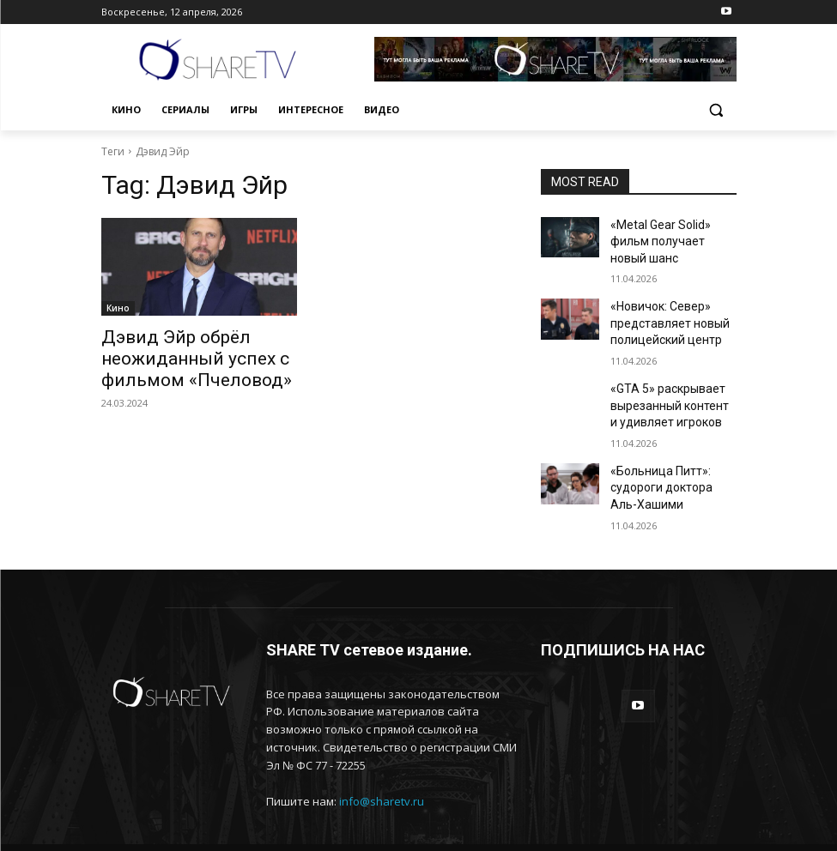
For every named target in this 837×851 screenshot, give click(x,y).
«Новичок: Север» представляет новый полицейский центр (661, 298)
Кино (118, 308)
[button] (716, 110)
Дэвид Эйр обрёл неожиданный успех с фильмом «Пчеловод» (174, 355)
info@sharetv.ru (381, 757)
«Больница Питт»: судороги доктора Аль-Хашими (665, 448)
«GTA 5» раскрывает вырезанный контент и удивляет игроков (665, 374)
